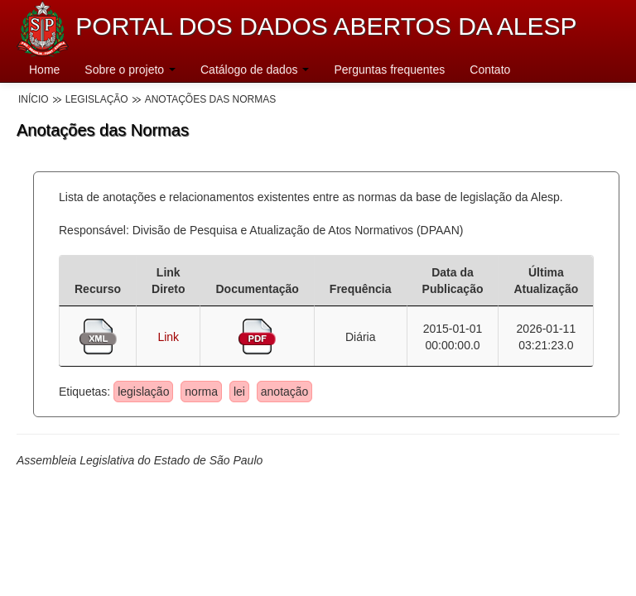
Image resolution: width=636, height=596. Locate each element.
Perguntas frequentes (389, 69)
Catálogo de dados (254, 69)
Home (44, 69)
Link (168, 337)
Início (33, 99)
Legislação (96, 99)
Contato (490, 69)
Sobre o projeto (130, 69)
